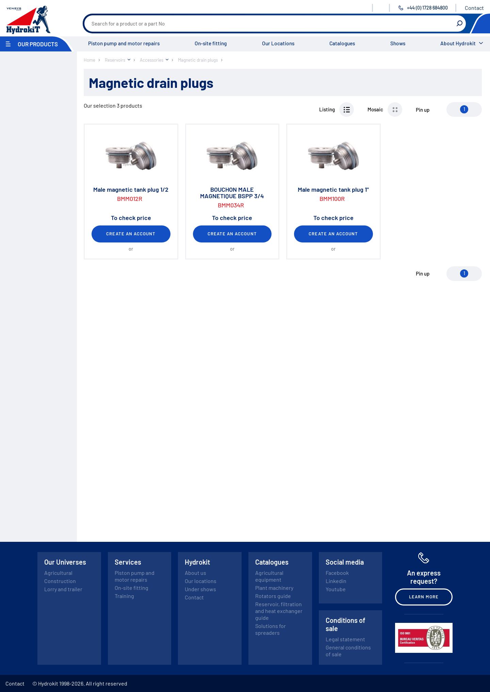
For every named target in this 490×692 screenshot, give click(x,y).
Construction (60, 581)
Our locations (200, 581)
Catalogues (342, 43)
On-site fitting (211, 43)
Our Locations (278, 43)
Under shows (200, 589)
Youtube (336, 589)
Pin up (422, 110)
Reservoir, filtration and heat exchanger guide (279, 611)
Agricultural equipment (269, 576)
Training (124, 596)
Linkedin (336, 581)
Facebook (337, 572)
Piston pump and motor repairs (124, 43)
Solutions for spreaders (270, 629)
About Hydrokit (458, 43)
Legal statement (345, 639)
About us (195, 572)
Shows (397, 43)
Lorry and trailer (63, 589)
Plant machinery (274, 587)
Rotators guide (273, 596)
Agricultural (58, 572)
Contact (474, 7)
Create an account (131, 233)
